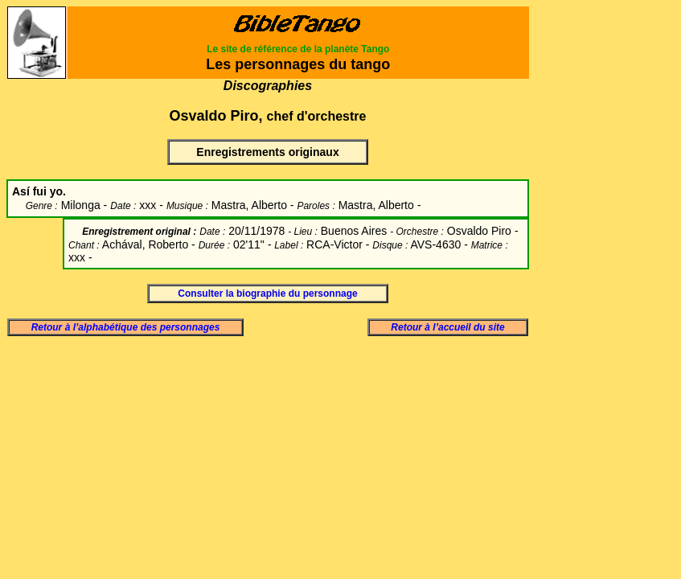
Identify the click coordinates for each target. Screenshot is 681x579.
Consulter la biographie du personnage (267, 293)
